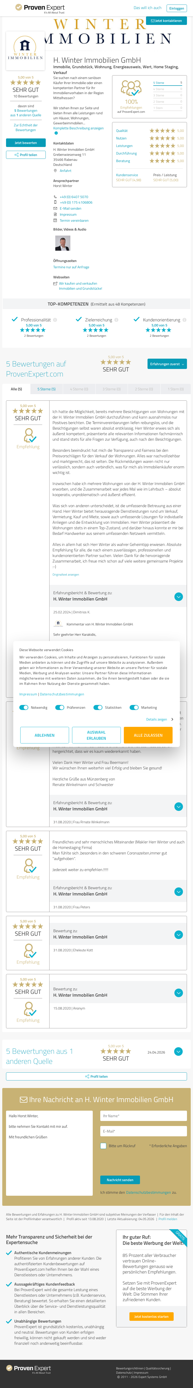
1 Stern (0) (176, 389)
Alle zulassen (148, 735)
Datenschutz (124, 1372)
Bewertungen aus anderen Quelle (25, 112)
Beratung (123, 160)
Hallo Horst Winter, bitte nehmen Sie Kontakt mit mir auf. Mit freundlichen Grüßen (49, 1153)
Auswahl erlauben (96, 735)
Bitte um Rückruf (122, 1145)
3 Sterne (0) (112, 389)
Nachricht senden (120, 1179)
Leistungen (124, 145)
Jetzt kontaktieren (166, 20)
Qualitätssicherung (157, 1368)
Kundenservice (127, 174)
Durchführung (126, 153)
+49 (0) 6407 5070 (74, 196)
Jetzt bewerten (26, 142)
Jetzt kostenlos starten (151, 1316)
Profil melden (168, 1219)
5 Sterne (158, 83)
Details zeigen (155, 719)
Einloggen (176, 8)
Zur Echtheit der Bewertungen (26, 127)
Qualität (122, 130)
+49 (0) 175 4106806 (76, 202)
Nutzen (121, 138)
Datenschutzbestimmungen (63, 694)
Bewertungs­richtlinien (129, 1368)
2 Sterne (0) (144, 389)
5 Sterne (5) (46, 389)
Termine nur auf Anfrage (71, 267)
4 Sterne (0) (79, 389)
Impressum (29, 694)
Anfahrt (65, 170)
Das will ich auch (148, 7)
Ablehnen (45, 735)
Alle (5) (16, 389)
